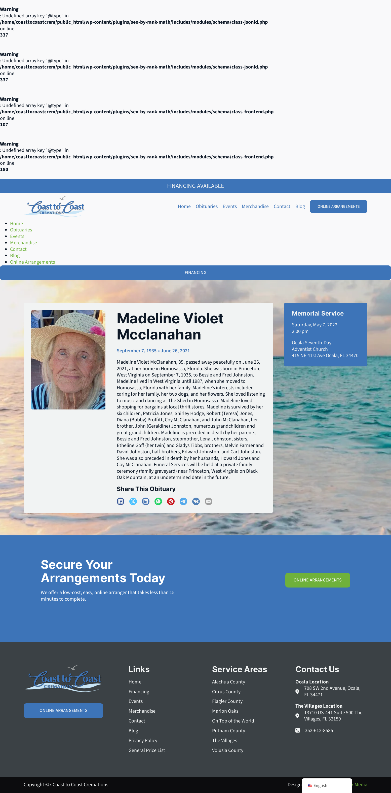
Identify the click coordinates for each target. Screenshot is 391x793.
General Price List (147, 750)
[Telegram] (183, 501)
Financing (139, 692)
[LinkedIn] (145, 501)
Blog (300, 206)
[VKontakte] (196, 501)
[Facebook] (120, 501)
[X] (133, 501)
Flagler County (227, 702)
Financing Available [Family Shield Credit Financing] (195, 186)
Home (184, 206)
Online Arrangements (339, 206)
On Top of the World (233, 721)
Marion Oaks (225, 711)
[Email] (208, 501)
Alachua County (228, 682)
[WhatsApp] (158, 501)
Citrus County (226, 692)
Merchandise (255, 206)
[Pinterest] (171, 501)
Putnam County (228, 731)
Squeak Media (352, 784)
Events (230, 206)
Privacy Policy (143, 741)
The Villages (224, 741)
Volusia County (227, 750)
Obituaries (207, 206)
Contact (282, 206)
